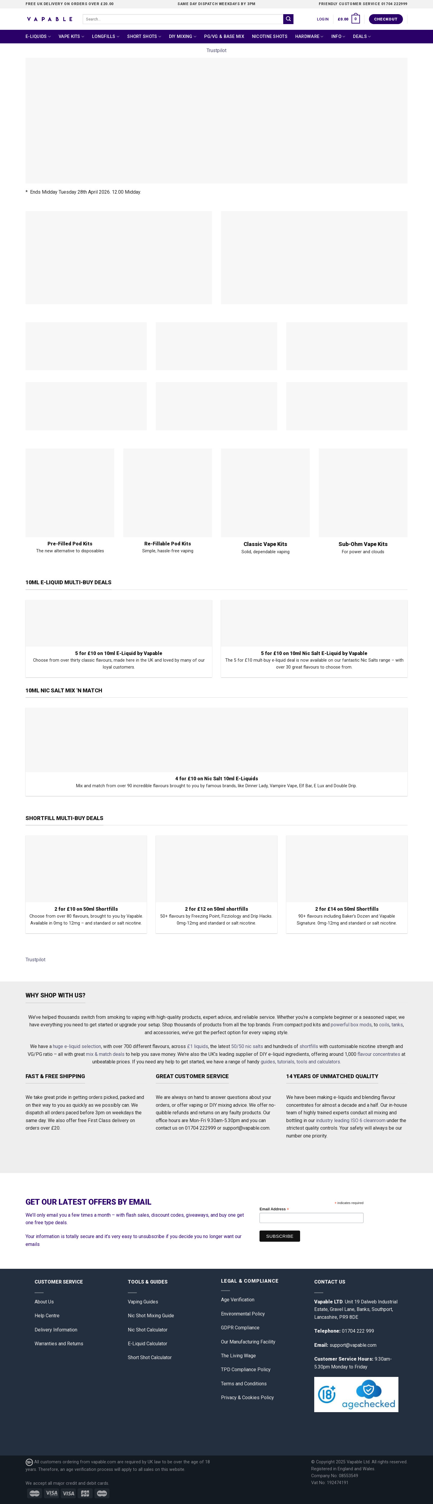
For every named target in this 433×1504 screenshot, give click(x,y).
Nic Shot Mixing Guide (151, 1315)
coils (384, 1025)
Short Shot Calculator (150, 1357)
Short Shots (144, 36)
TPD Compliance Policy (246, 1369)
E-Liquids (38, 36)
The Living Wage (238, 1356)
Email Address (274, 1209)
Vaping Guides (143, 1302)
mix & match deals (105, 1054)
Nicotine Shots (269, 36)
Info (338, 36)
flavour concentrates (379, 1054)
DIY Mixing (182, 36)
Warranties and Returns (59, 1343)
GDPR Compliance (240, 1328)
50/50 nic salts (247, 1046)
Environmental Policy (243, 1314)
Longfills (105, 36)
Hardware (309, 36)
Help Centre (47, 1315)
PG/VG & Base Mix (224, 36)
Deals (362, 36)
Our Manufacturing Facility (248, 1342)
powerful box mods (351, 1025)
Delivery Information (56, 1330)
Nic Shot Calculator (147, 1330)
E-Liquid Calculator (147, 1343)
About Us (44, 1302)
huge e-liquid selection (77, 1046)
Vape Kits (71, 36)
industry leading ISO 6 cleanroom (350, 1120)
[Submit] (288, 19)
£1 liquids (197, 1046)
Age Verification (237, 1300)
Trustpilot (216, 50)
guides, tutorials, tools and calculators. (301, 1062)
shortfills (308, 1046)
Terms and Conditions (244, 1384)
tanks (397, 1025)
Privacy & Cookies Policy (247, 1397)
